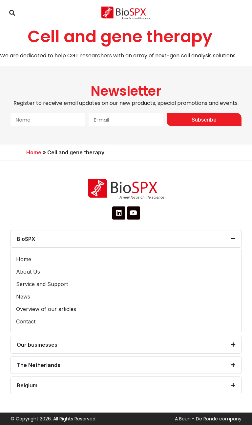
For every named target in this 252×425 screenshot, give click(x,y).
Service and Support (42, 284)
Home (33, 152)
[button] (12, 13)
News (23, 296)
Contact (25, 321)
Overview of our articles (46, 309)
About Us (28, 271)
